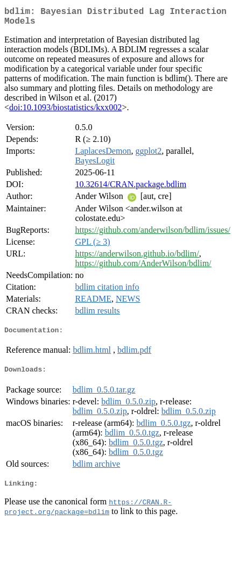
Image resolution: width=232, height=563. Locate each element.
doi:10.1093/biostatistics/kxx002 (65, 111)
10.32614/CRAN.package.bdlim (130, 188)
